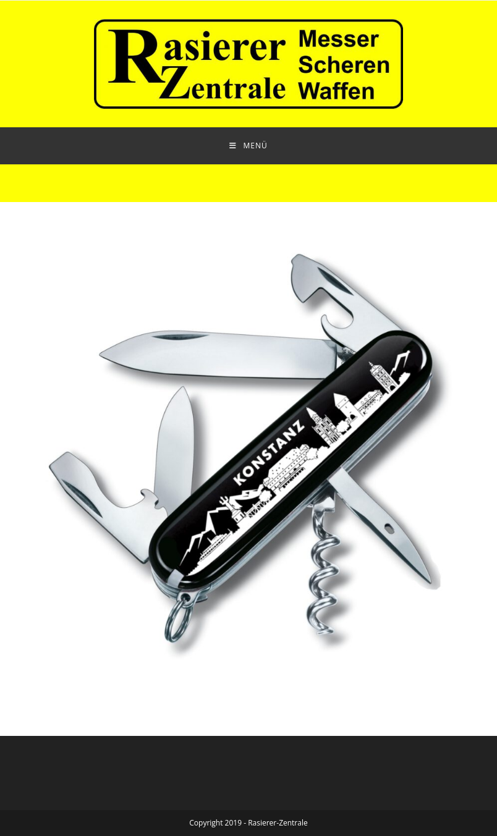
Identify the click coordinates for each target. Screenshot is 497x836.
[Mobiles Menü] (248, 145)
